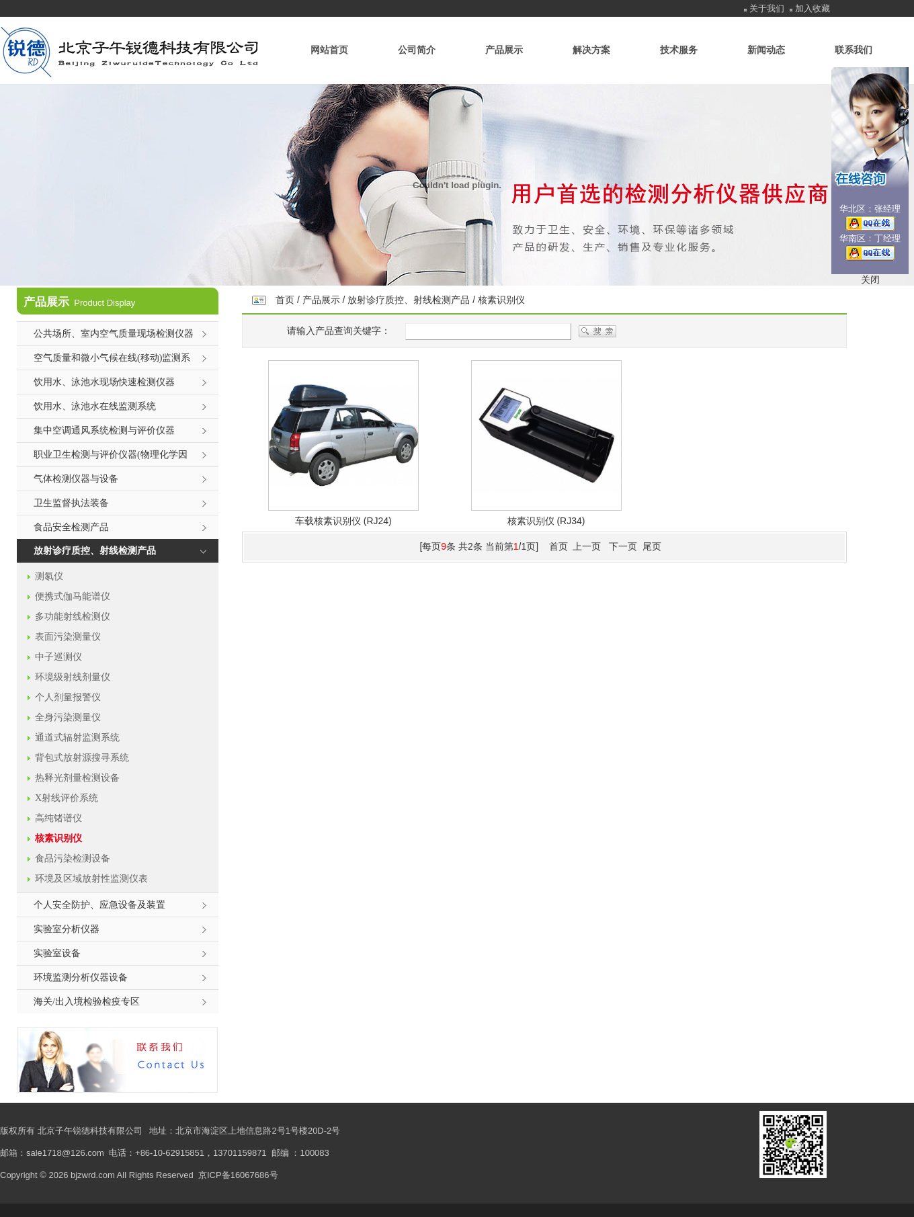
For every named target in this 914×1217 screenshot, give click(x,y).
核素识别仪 (501, 299)
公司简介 (416, 49)
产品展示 (504, 49)
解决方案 (591, 49)
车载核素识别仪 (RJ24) (343, 520)
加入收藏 (812, 8)
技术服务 (679, 49)
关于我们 (766, 8)
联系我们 (853, 49)
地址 (158, 1131)
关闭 (870, 279)
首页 (285, 299)
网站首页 (329, 49)
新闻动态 (766, 49)
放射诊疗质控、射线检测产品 (408, 299)
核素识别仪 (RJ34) (546, 520)
